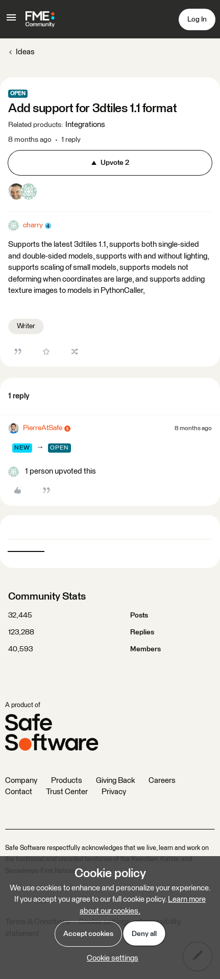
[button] (11, 21)
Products (66, 780)
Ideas (25, 52)
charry (33, 225)
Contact (18, 792)
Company (21, 780)
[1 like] (52, 472)
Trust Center (67, 792)
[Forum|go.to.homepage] (40, 19)
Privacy (114, 792)
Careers (162, 780)
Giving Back (115, 780)
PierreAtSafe (42, 428)
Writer (26, 326)
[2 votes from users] (22, 193)
